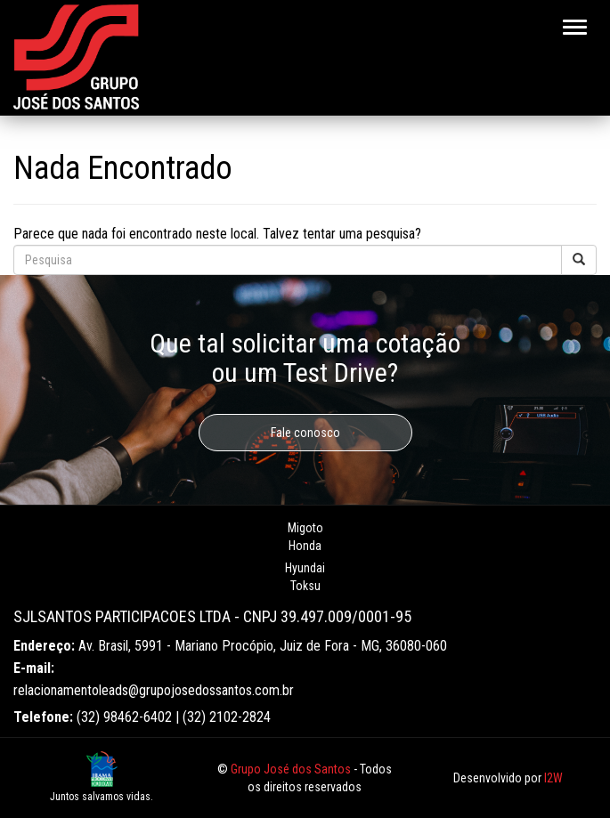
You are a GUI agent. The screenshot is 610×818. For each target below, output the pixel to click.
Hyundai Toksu (305, 577)
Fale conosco (305, 432)
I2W (553, 778)
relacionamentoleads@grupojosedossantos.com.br (153, 690)
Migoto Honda (305, 537)
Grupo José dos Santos (291, 769)
